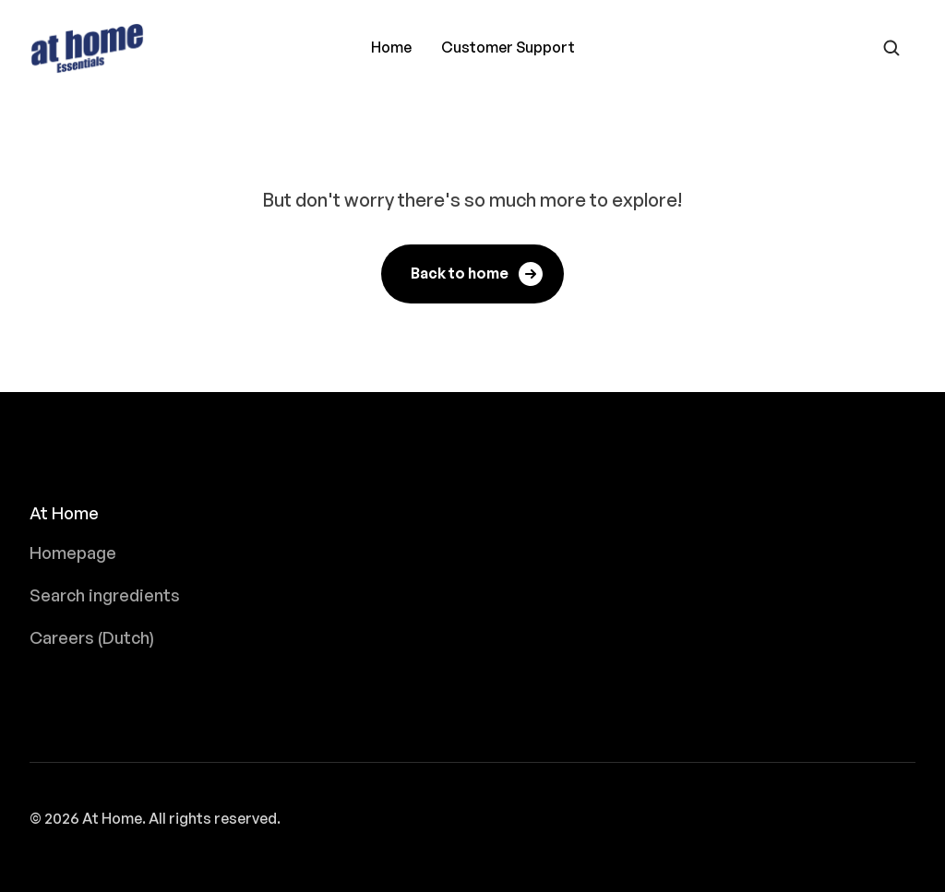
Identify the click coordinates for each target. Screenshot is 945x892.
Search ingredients (105, 595)
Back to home (478, 274)
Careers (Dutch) (92, 637)
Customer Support (508, 47)
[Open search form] (891, 48)
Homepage (73, 552)
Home (391, 47)
